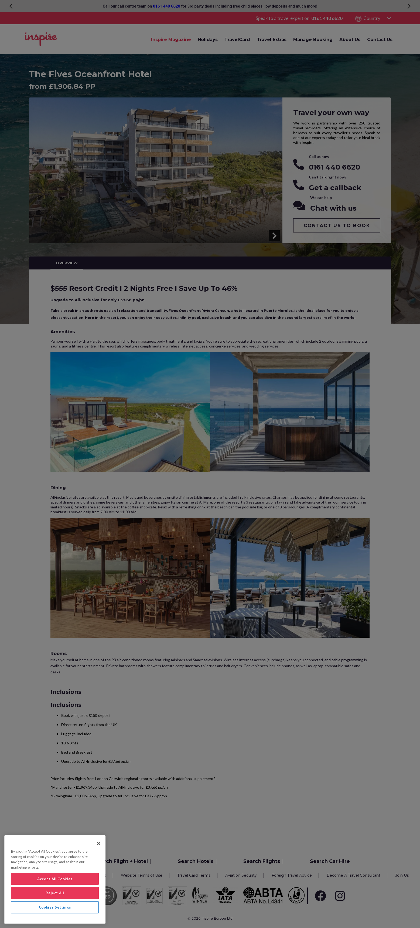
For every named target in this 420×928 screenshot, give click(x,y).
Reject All (55, 893)
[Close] (99, 843)
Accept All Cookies (55, 879)
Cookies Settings (55, 907)
